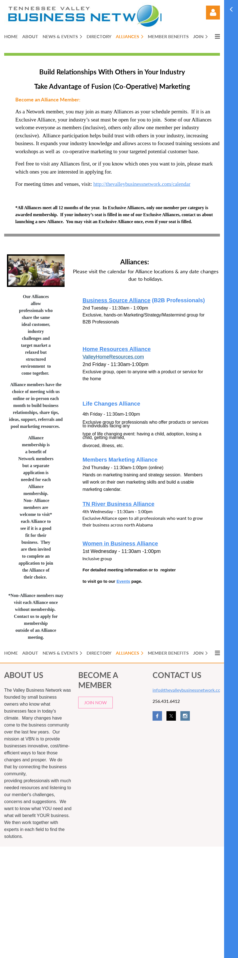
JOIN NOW (95, 702)
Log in (213, 12)
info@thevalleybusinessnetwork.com (188, 690)
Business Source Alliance (116, 300)
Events (123, 581)
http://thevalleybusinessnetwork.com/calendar (141, 184)
